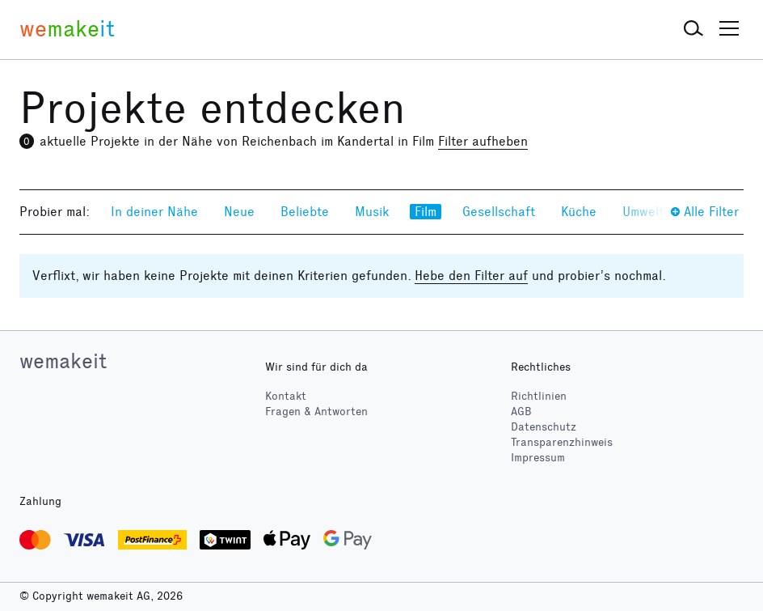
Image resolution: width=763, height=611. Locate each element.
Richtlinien (539, 396)
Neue (239, 211)
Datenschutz (543, 427)
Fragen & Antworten (316, 411)
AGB (521, 411)
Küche (578, 211)
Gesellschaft (498, 211)
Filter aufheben (483, 141)
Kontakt (285, 396)
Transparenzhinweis (562, 442)
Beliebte (304, 211)
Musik (372, 211)
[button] (693, 29)
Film (425, 211)
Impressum (538, 458)
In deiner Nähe (154, 211)
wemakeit (63, 361)
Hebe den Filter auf (471, 275)
